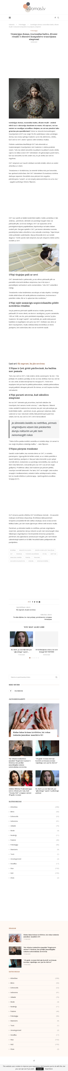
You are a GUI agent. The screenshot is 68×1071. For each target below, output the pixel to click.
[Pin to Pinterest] (37, 602)
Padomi (34, 840)
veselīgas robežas (42, 561)
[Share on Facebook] (32, 602)
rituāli (45, 554)
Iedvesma (34, 821)
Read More (49, 1069)
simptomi (53, 554)
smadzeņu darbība (16, 557)
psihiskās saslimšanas (32, 554)
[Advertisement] (34, 60)
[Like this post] (30, 602)
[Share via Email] (39, 602)
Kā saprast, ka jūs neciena (31, 363)
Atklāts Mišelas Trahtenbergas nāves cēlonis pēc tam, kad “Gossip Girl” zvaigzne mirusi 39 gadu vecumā (20, 792)
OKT (11, 554)
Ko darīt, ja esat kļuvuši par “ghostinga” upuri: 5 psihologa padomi (47, 791)
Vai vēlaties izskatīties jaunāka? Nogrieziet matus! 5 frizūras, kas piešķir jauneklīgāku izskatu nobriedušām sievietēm (20, 763)
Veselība (34, 864)
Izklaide (34, 826)
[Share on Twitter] (34, 602)
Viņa (34, 868)
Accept (39, 1069)
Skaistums (34, 849)
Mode (34, 830)
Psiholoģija (22, 25)
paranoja (19, 554)
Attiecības (34, 807)
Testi (34, 854)
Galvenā (11, 25)
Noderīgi (34, 835)
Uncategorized (34, 859)
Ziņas (34, 878)
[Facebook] (55, 18)
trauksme (37, 557)
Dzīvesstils (34, 816)
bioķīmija (13, 550)
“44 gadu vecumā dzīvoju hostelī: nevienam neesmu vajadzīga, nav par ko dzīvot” (47, 761)
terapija (27, 557)
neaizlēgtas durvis (25, 550)
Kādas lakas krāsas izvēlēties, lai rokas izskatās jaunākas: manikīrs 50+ (31, 733)
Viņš (34, 873)
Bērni (34, 812)
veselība (30, 561)
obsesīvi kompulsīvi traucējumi (44, 550)
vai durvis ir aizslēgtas (17, 561)
